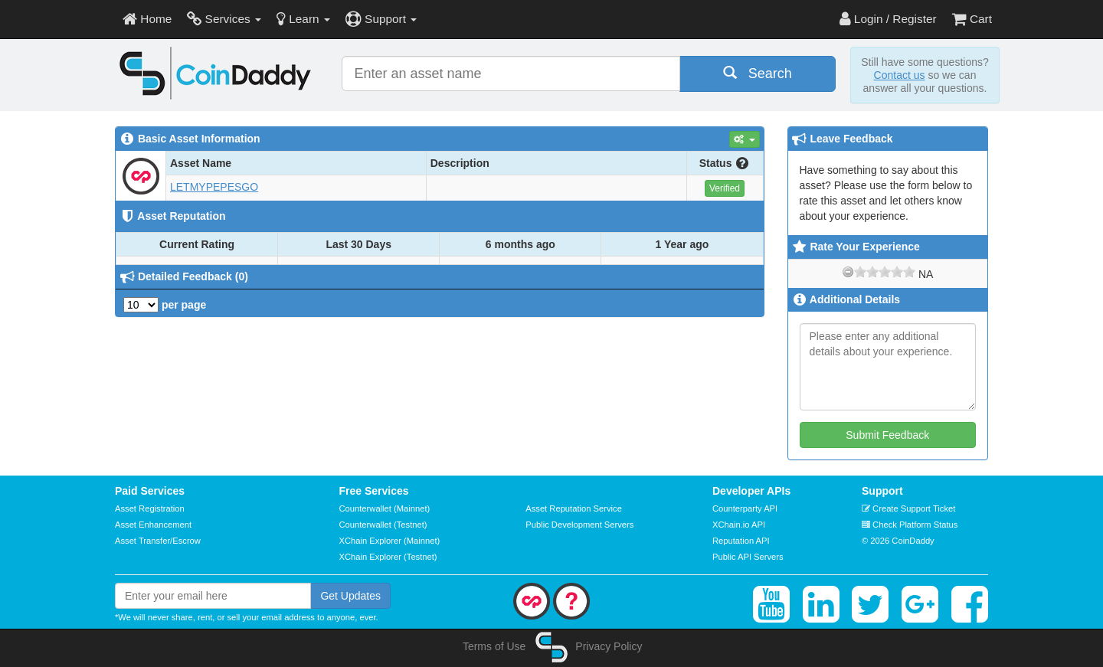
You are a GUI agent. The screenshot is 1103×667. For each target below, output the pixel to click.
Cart (972, 18)
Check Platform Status (909, 524)
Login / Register (888, 18)
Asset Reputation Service (573, 508)
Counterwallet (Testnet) (383, 524)
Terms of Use (494, 646)
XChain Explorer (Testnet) (388, 556)
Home (147, 18)
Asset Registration (150, 508)
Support (381, 18)
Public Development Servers (579, 524)
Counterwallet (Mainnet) (384, 508)
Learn (303, 18)
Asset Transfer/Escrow (158, 540)
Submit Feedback (887, 435)
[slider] (884, 272)
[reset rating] (848, 272)
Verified (724, 188)
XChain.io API (738, 524)
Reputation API (741, 540)
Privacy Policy (608, 646)
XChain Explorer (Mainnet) (389, 540)
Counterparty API (744, 508)
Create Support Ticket (908, 508)
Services (224, 18)
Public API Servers (748, 556)
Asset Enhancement (153, 524)
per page (164, 304)
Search (757, 73)
